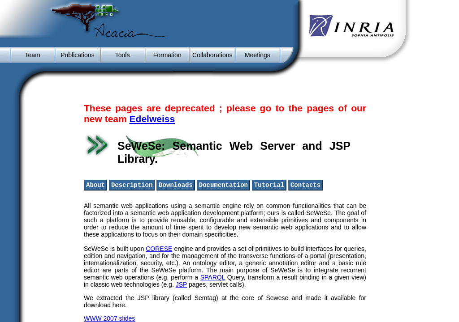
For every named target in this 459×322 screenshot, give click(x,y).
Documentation (223, 185)
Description (131, 185)
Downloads (176, 185)
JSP (181, 285)
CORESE (159, 249)
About (95, 185)
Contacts (305, 185)
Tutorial (269, 185)
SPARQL (212, 278)
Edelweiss (152, 119)
